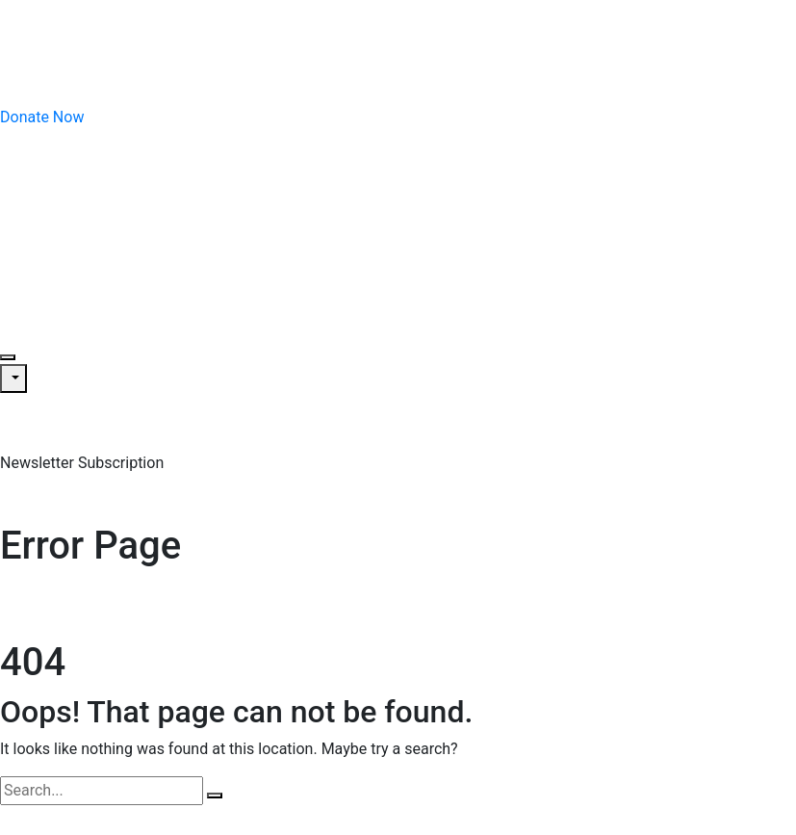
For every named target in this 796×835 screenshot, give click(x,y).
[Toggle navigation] (7, 357)
